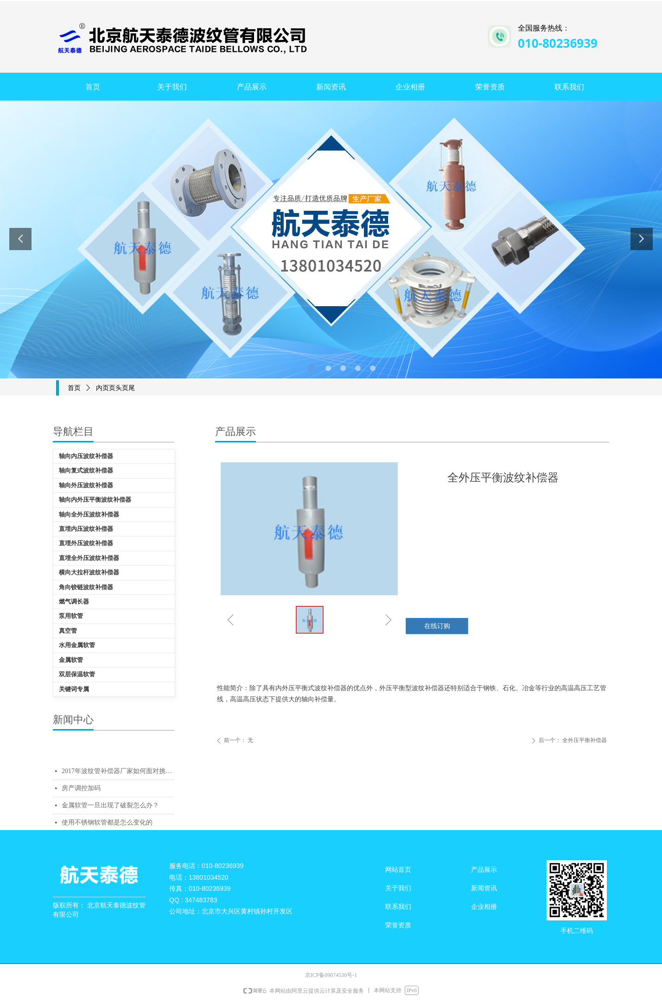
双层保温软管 (77, 674)
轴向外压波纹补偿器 (86, 485)
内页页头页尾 (115, 387)
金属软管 (71, 659)
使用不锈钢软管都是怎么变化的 (107, 822)
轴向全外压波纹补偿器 (89, 514)
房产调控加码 (81, 788)
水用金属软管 (77, 645)
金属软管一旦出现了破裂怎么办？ (110, 805)
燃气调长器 (74, 601)
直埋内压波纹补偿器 (86, 528)
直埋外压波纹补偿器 (86, 543)
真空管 (68, 630)
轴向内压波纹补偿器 (86, 456)
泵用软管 (71, 615)
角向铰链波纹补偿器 (86, 587)
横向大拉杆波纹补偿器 (89, 572)
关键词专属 (74, 689)
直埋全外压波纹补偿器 (89, 557)
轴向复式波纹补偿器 (86, 470)
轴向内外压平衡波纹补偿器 (95, 499)
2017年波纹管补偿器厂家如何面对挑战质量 (118, 771)
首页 (74, 387)
